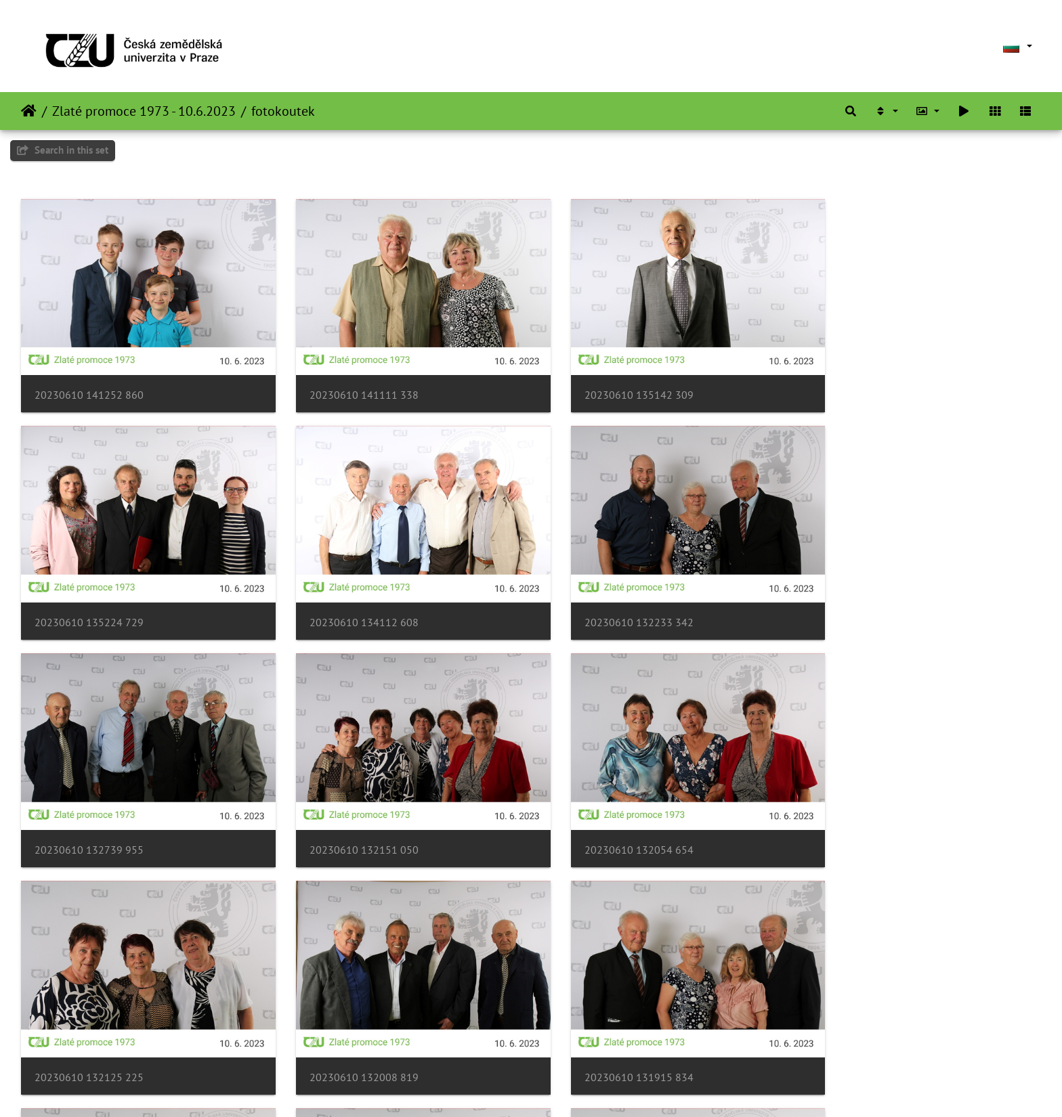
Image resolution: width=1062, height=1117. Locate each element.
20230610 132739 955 (609, 602)
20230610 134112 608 (89, 602)
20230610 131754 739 (89, 1036)
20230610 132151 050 (869, 602)
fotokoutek (283, 111)
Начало (29, 111)
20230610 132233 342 (349, 602)
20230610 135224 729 (869, 384)
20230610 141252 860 (89, 384)
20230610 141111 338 (349, 384)
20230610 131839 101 (349, 1036)
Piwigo (571, 1088)
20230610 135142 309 (609, 384)
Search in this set (62, 150)
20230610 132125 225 (349, 819)
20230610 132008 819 (609, 819)
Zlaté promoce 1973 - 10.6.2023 (144, 111)
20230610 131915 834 (869, 819)
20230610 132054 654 (89, 819)
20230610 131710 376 (609, 1036)
